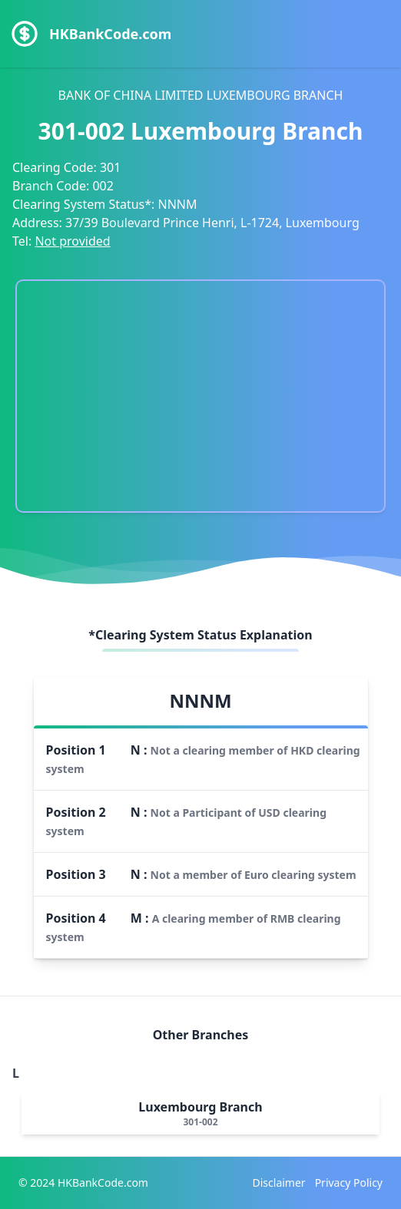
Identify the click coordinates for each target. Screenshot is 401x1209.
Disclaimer (279, 1182)
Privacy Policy (349, 1182)
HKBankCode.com (110, 34)
